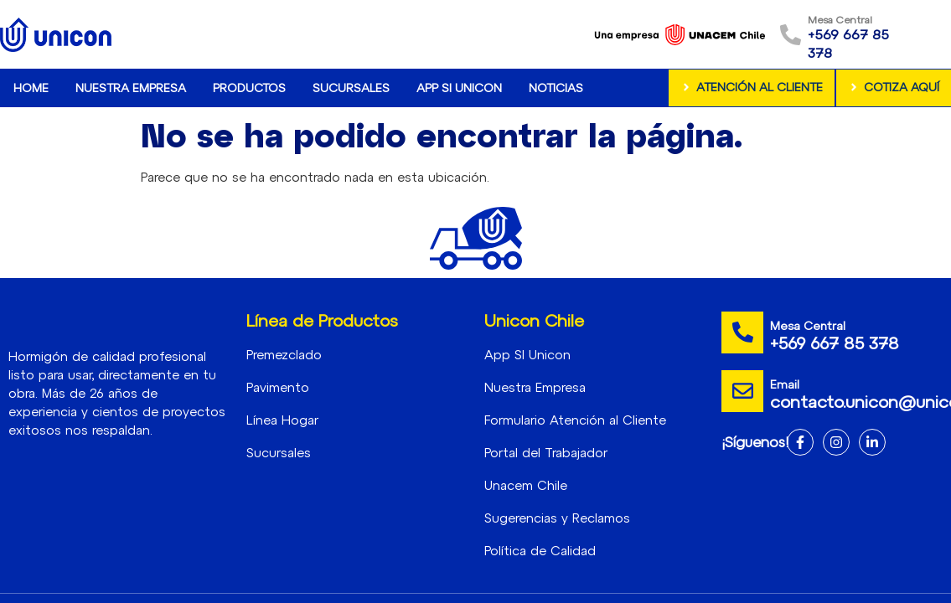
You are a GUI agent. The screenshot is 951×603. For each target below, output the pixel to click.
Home (31, 87)
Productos (249, 87)
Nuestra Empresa (130, 87)
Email (784, 384)
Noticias (556, 87)
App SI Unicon (459, 87)
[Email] (742, 391)
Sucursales (351, 87)
